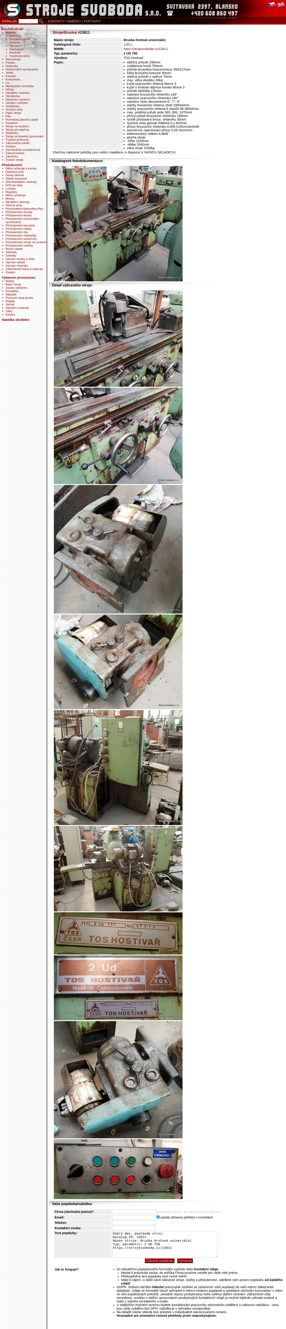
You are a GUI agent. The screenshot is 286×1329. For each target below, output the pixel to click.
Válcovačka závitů (17, 143)
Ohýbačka (12, 106)
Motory (10, 198)
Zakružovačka (15, 153)
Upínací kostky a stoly (20, 259)
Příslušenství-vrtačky (19, 245)
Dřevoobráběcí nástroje (21, 182)
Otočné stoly (14, 205)
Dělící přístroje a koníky (21, 168)
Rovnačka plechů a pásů (22, 119)
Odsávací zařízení (17, 99)
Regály (10, 301)
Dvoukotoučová (19, 39)
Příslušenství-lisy (17, 232)
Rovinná (14, 52)
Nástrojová (16, 49)
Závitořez (12, 156)
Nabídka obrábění (15, 320)
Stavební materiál (17, 307)
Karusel (11, 76)
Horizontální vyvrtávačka (22, 69)
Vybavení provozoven (18, 277)
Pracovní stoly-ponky (19, 297)
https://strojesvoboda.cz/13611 (146, 49)
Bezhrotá (15, 36)
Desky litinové (15, 175)
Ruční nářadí (14, 249)
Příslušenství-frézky (19, 215)
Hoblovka (12, 66)
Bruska (11, 32)
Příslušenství (12, 165)
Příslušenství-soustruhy (21, 238)
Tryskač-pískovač (17, 139)
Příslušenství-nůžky (19, 228)
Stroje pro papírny (17, 129)
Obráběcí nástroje (17, 202)
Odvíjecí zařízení (17, 102)
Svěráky (11, 255)
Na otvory (15, 46)
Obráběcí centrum (17, 92)
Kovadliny (12, 291)
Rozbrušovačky (19, 56)
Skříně (10, 304)
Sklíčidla (11, 252)
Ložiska (11, 188)
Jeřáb (9, 72)
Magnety (11, 192)
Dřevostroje (13, 59)
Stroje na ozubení (17, 126)
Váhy (9, 311)
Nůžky (10, 89)
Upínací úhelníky (17, 265)
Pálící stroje (13, 113)
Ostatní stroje (14, 159)
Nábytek (11, 294)
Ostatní (10, 272)
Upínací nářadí (15, 262)
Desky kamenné (16, 178)
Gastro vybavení (16, 287)
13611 (128, 44)
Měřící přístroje (15, 195)
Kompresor (13, 79)
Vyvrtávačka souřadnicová (23, 149)
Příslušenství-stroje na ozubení (26, 242)
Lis (7, 82)
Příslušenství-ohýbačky (21, 235)
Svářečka (12, 133)
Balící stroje (13, 284)
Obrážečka (13, 96)
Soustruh (11, 123)
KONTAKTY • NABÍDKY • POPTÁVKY (74, 21)
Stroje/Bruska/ (65, 32)
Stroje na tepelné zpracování (25, 136)
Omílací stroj (14, 109)
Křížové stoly (14, 185)
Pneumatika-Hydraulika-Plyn (24, 208)
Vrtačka (11, 146)
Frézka (10, 62)
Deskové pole (15, 171)
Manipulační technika (20, 86)
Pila (8, 116)
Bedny (10, 281)
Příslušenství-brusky (19, 212)
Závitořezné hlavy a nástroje (24, 269)
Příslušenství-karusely (20, 225)
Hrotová (14, 42)
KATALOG (9, 21)
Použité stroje (12, 29)
